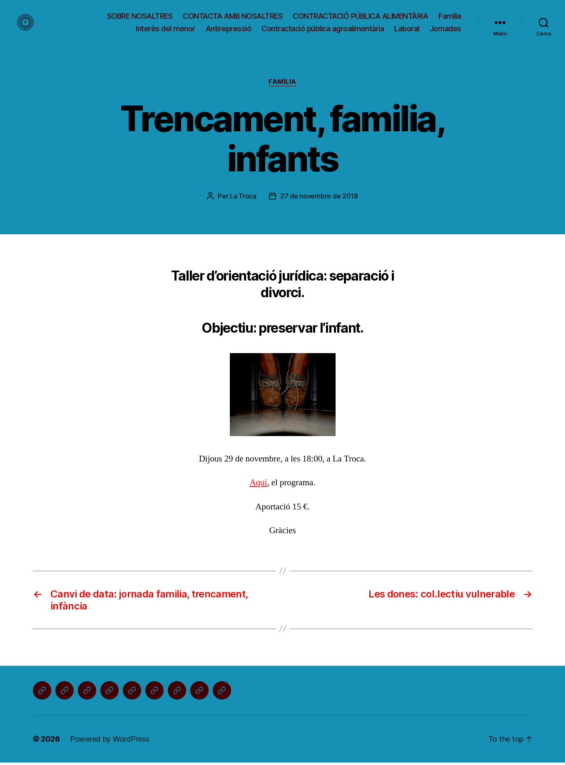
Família (449, 17)
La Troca (243, 198)
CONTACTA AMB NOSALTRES (232, 17)
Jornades (445, 29)
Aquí (258, 485)
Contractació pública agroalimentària (322, 29)
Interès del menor (165, 29)
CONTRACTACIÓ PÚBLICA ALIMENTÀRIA (360, 17)
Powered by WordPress (109, 741)
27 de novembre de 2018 (319, 198)
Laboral (406, 29)
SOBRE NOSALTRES (140, 17)
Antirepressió (228, 29)
